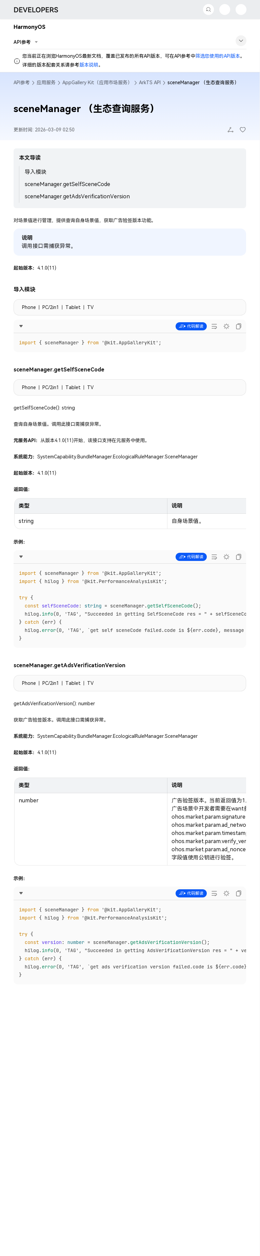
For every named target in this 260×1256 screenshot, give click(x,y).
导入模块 (35, 172)
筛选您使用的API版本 (217, 56)
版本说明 (88, 65)
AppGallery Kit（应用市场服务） (97, 82)
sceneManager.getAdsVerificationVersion (77, 196)
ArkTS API (150, 82)
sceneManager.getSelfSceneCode (67, 184)
